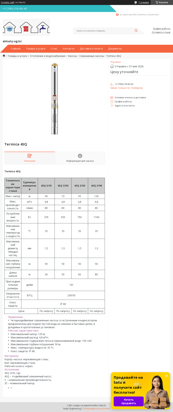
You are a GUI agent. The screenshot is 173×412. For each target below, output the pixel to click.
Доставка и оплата (91, 48)
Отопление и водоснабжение (47, 56)
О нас (54, 48)
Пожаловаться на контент (96, 408)
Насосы (72, 56)
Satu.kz (102, 405)
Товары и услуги (35, 48)
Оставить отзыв (161, 32)
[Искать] (135, 31)
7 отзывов (144, 2)
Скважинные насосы (91, 56)
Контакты (68, 48)
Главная (15, 48)
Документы (115, 48)
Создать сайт (7, 2)
